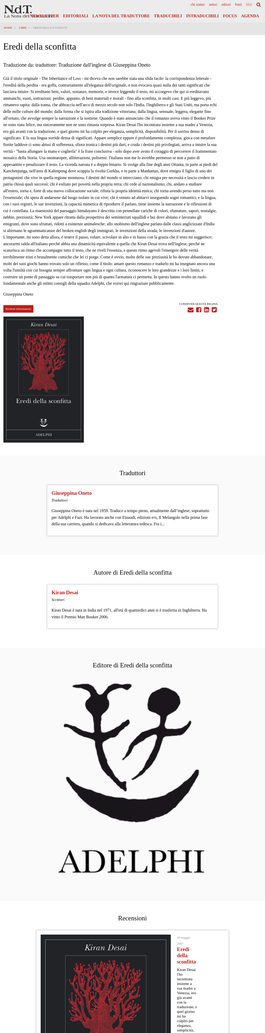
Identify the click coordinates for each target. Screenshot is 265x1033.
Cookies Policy (251, 978)
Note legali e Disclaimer (245, 982)
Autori (213, 4)
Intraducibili (202, 16)
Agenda (250, 16)
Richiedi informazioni (19, 374)
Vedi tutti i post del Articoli (132, 897)
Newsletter (44, 16)
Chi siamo (198, 4)
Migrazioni (85, 877)
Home (8, 27)
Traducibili (168, 16)
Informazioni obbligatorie (244, 988)
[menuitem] (198, 4)
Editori (226, 4)
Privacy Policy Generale (245, 968)
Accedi (253, 998)
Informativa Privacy (247, 973)
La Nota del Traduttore (121, 16)
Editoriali (76, 16)
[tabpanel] (221, 130)
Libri (249, 4)
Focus (230, 16)
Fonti (238, 4)
